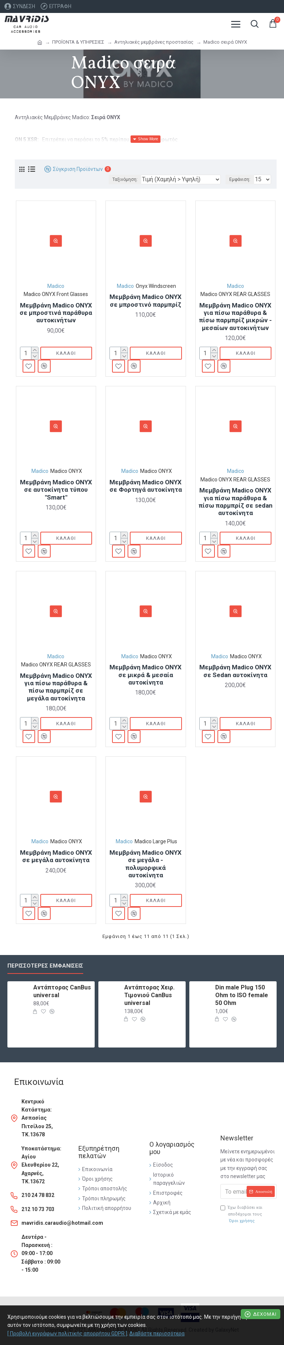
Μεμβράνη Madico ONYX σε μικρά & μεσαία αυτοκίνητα (145, 674)
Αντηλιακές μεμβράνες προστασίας (153, 42)
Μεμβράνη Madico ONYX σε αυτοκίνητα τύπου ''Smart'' (56, 489)
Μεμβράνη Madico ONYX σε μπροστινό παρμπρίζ (145, 300)
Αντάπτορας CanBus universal (62, 991)
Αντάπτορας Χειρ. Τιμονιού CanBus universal (149, 995)
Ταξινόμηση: (125, 179)
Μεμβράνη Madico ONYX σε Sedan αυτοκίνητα (235, 670)
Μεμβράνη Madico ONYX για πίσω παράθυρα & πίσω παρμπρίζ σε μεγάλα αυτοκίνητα (56, 687)
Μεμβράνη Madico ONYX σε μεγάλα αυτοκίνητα (56, 856)
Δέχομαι (265, 1314)
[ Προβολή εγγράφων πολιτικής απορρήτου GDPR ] (67, 1333)
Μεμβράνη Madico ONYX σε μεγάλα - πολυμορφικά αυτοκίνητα (145, 864)
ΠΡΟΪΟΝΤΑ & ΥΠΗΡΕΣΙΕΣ (78, 42)
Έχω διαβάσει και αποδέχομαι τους (241, 1214)
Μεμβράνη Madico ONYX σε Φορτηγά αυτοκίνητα (145, 485)
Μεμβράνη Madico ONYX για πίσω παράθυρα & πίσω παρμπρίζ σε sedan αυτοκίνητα (236, 502)
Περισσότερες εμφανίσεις (45, 965)
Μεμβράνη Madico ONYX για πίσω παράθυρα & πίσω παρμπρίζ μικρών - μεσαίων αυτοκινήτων (235, 317)
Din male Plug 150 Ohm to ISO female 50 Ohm (241, 995)
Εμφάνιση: (239, 179)
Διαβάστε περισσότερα (157, 1333)
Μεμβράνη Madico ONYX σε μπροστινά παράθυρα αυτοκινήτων (56, 313)
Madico (55, 286)
